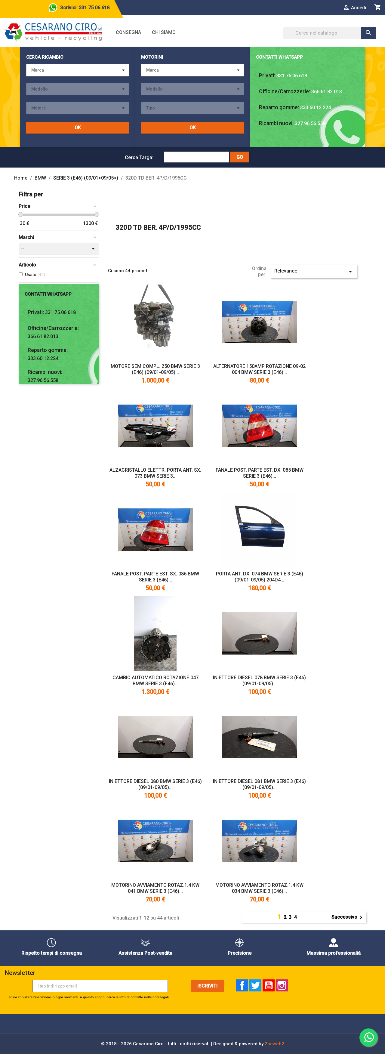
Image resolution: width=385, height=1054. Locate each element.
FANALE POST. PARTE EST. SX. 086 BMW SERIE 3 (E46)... (155, 577)
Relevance (314, 271)
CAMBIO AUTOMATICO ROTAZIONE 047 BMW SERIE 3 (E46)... (155, 680)
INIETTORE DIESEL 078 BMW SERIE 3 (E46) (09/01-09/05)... (259, 680)
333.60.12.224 (315, 107)
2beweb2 (274, 1043)
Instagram (282, 985)
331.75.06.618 (291, 76)
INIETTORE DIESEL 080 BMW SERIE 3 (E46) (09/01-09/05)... (155, 784)
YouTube (269, 985)
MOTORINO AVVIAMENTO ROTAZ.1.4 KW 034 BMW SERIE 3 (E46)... (259, 888)
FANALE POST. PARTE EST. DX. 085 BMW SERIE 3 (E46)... (259, 473)
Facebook (242, 985)
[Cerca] (329, 33)
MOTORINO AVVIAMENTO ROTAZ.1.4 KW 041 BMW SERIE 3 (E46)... (155, 888)
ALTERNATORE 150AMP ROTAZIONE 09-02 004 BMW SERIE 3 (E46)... (259, 369)
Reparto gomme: (279, 107)
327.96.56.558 (310, 123)
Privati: (267, 75)
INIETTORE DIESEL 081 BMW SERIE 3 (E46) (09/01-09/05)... (259, 784)
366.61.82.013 (326, 91)
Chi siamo (164, 32)
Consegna (128, 32)
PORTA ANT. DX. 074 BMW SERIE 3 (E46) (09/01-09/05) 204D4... (259, 577)
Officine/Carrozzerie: (284, 91)
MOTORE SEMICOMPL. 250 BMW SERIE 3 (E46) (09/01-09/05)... (155, 369)
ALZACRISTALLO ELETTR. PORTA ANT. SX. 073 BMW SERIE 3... (155, 473)
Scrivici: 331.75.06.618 (84, 8)
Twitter (255, 985)
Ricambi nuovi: (276, 123)
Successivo (348, 917)
